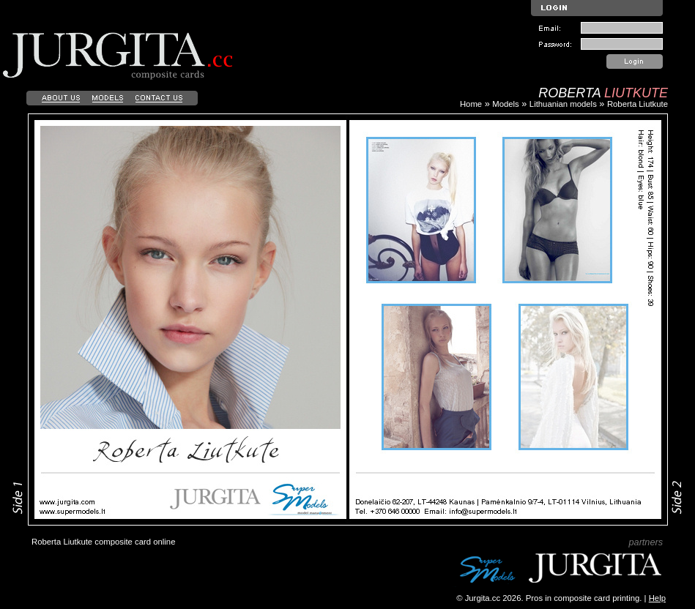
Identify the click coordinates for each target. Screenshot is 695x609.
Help (657, 598)
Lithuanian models (563, 104)
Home (471, 104)
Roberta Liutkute (637, 104)
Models (505, 104)
